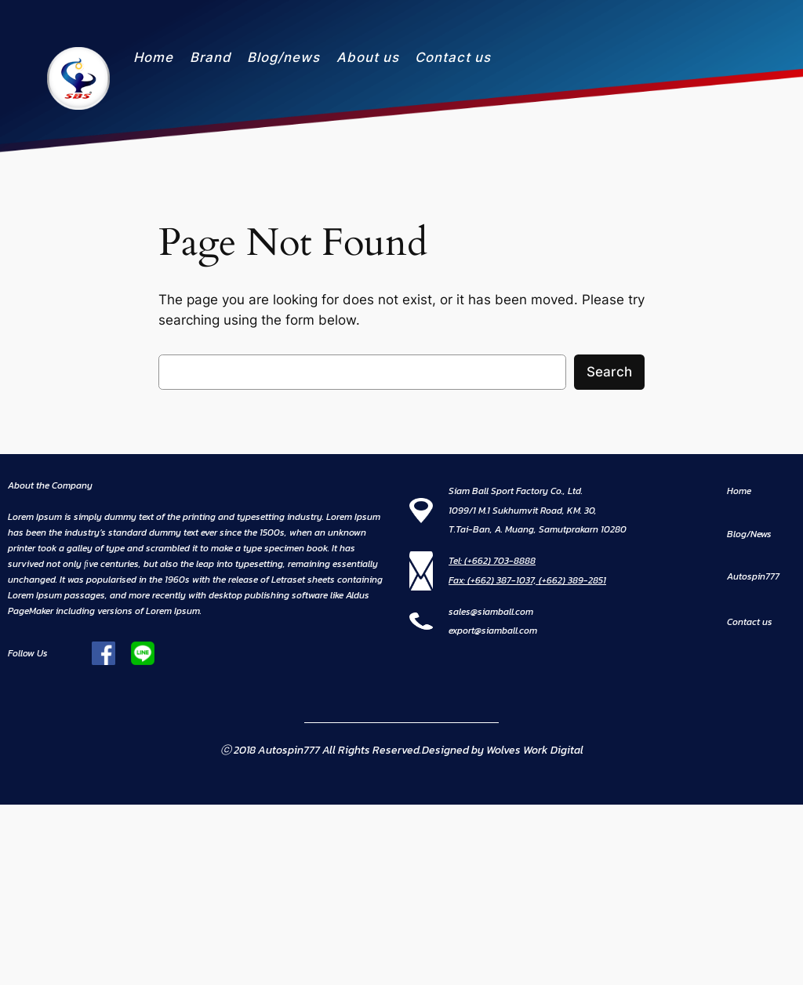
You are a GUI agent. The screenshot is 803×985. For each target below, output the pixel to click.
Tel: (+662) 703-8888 (492, 561)
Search (609, 372)
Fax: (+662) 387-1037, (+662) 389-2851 (527, 580)
